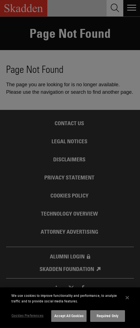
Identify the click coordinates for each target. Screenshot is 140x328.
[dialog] (70, 307)
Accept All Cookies (68, 316)
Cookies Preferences (27, 315)
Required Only (107, 316)
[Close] (127, 297)
